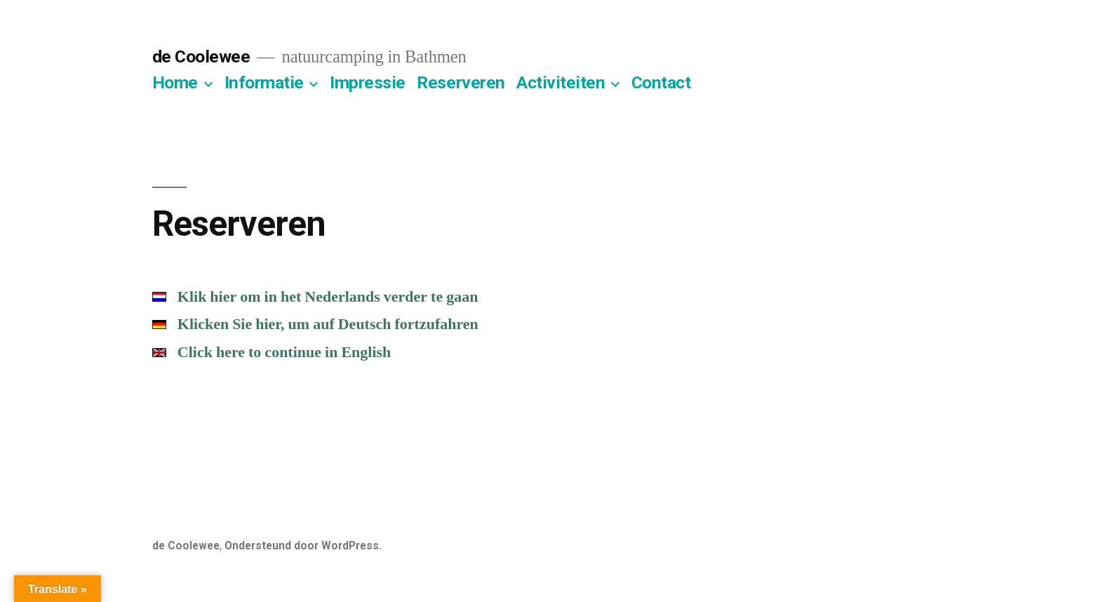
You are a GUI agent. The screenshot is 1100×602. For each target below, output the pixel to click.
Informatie (264, 82)
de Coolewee (201, 56)
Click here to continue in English (271, 352)
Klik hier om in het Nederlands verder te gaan (315, 297)
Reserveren (460, 82)
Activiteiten (560, 82)
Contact (661, 82)
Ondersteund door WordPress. (303, 545)
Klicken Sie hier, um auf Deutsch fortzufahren (315, 324)
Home (175, 82)
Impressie (367, 82)
